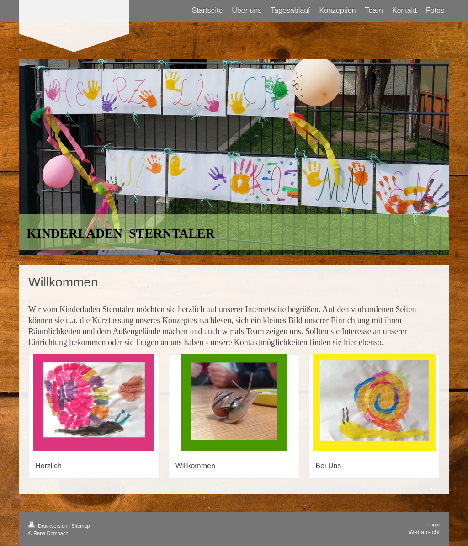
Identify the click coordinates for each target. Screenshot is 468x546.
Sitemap (80, 526)
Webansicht (424, 532)
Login (433, 524)
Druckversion (48, 526)
